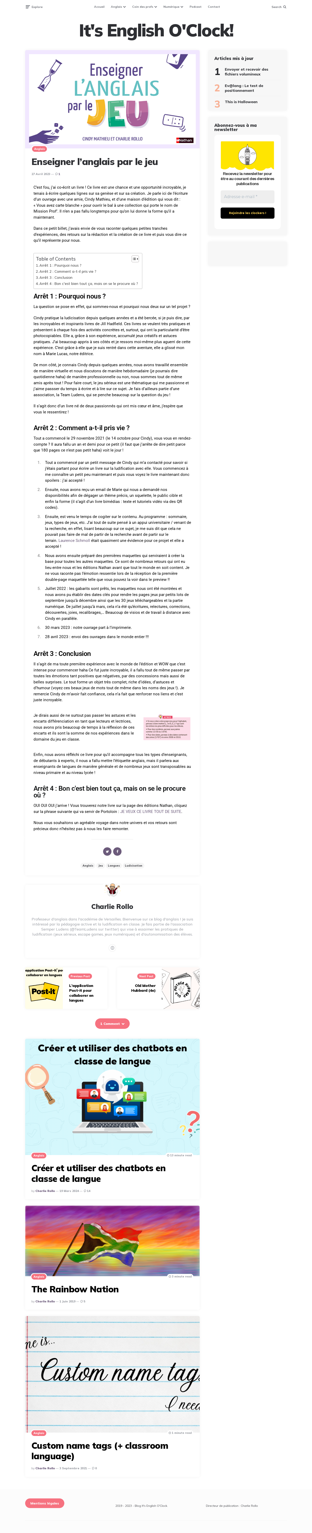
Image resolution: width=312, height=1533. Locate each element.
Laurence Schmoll (74, 540)
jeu (100, 865)
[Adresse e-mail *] (247, 196)
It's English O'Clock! (156, 30)
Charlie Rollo (45, 1191)
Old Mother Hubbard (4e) (143, 988)
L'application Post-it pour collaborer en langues (81, 993)
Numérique (171, 7)
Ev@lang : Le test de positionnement (244, 88)
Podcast (196, 7)
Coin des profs (142, 7)
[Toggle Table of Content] (133, 258)
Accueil (99, 7)
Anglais (116, 7)
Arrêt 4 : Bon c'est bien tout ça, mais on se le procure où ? (88, 283)
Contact (214, 7)
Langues (114, 865)
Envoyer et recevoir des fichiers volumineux (246, 72)
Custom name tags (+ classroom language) (99, 1451)
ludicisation (133, 865)
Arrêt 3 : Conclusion (55, 277)
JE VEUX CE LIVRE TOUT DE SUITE (150, 811)
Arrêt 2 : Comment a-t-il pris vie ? (67, 271)
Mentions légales (44, 1503)
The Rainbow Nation (75, 1289)
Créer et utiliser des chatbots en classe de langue (98, 1173)
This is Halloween (241, 101)
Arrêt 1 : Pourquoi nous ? (60, 265)
